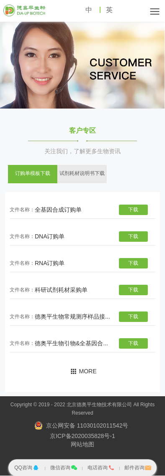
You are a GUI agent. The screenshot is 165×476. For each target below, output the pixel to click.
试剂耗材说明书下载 (82, 174)
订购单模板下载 (32, 174)
